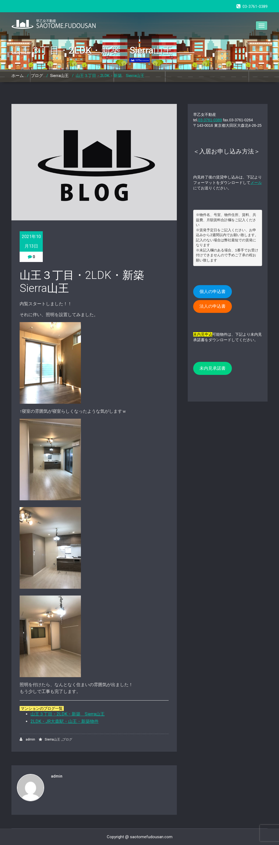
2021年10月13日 (31, 241)
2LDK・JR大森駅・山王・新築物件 (65, 721)
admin (27, 739)
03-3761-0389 (210, 120)
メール (256, 182)
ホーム (17, 75)
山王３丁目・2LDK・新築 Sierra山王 (110, 75)
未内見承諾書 (212, 368)
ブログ (37, 75)
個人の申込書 (212, 291)
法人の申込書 (212, 306)
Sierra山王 (59, 75)
